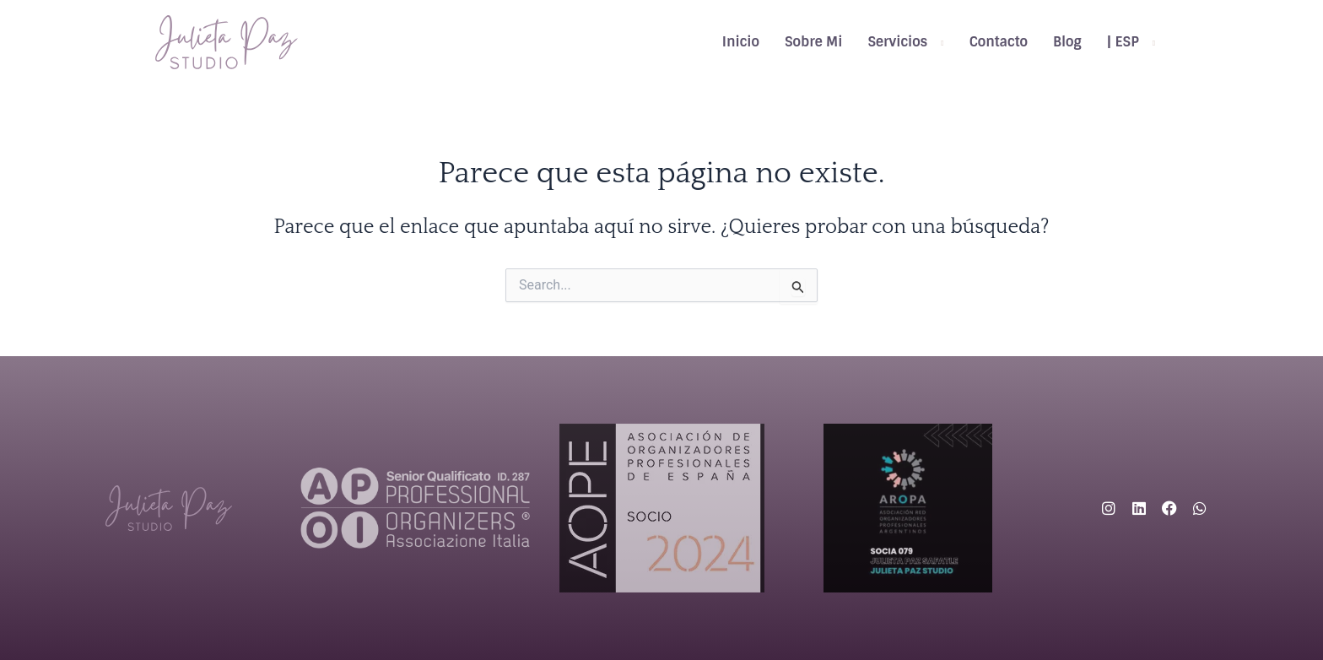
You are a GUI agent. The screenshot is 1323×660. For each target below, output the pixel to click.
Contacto (998, 42)
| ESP (1123, 42)
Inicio (740, 42)
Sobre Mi (813, 42)
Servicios (897, 42)
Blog (1067, 42)
